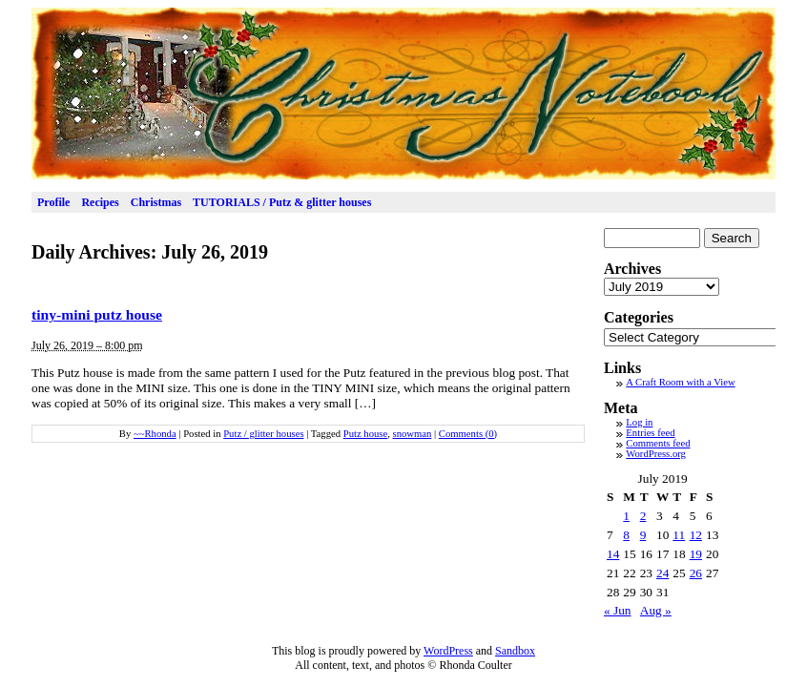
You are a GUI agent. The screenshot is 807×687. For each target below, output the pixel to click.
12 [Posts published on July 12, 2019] (696, 535)
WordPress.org (656, 453)
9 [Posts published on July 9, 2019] (643, 535)
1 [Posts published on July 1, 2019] (626, 516)
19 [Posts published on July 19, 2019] (696, 554)
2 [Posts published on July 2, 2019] (643, 516)
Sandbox (515, 650)
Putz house (365, 433)
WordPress (448, 650)
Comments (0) (468, 433)
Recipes (99, 202)
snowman (412, 433)
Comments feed (658, 443)
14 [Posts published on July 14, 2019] (613, 554)
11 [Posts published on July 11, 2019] (678, 535)
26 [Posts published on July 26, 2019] (696, 573)
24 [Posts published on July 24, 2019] (662, 573)
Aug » (656, 610)
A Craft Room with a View (680, 382)
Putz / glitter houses (263, 433)
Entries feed (650, 432)
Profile (53, 202)
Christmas (156, 202)
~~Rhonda (155, 433)
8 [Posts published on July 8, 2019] (626, 535)
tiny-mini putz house (96, 314)
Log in (639, 422)
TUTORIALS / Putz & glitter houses (282, 202)
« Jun (617, 610)
